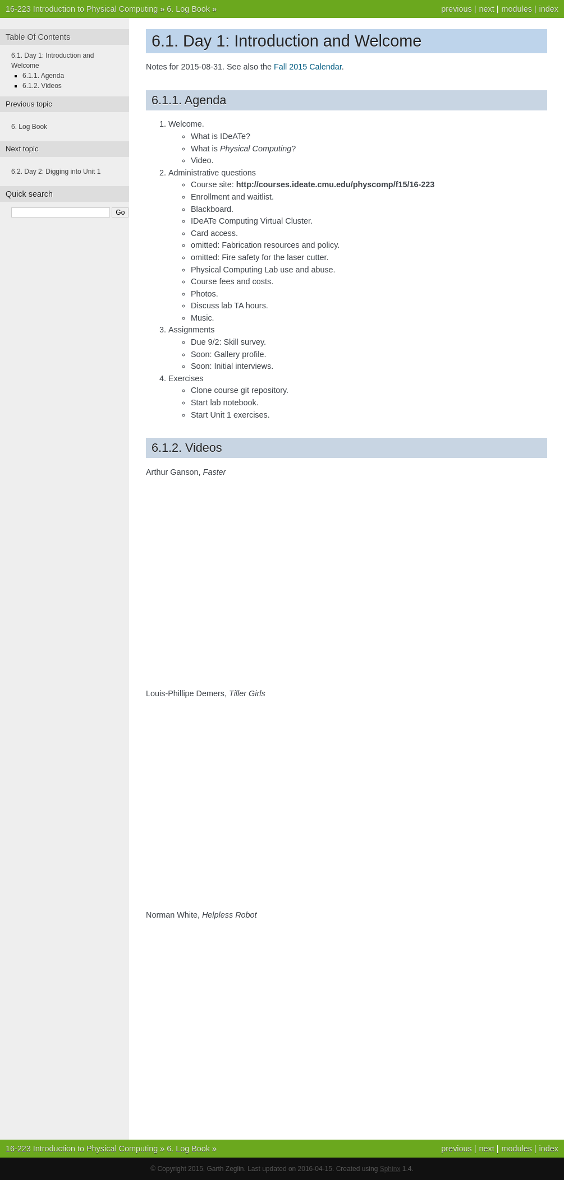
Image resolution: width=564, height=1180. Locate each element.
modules (516, 8)
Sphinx (390, 1169)
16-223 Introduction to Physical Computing (82, 8)
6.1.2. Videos (42, 86)
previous (456, 8)
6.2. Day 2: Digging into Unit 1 (55, 171)
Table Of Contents (38, 37)
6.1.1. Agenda (43, 76)
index (548, 8)
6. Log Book (188, 8)
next (486, 8)
